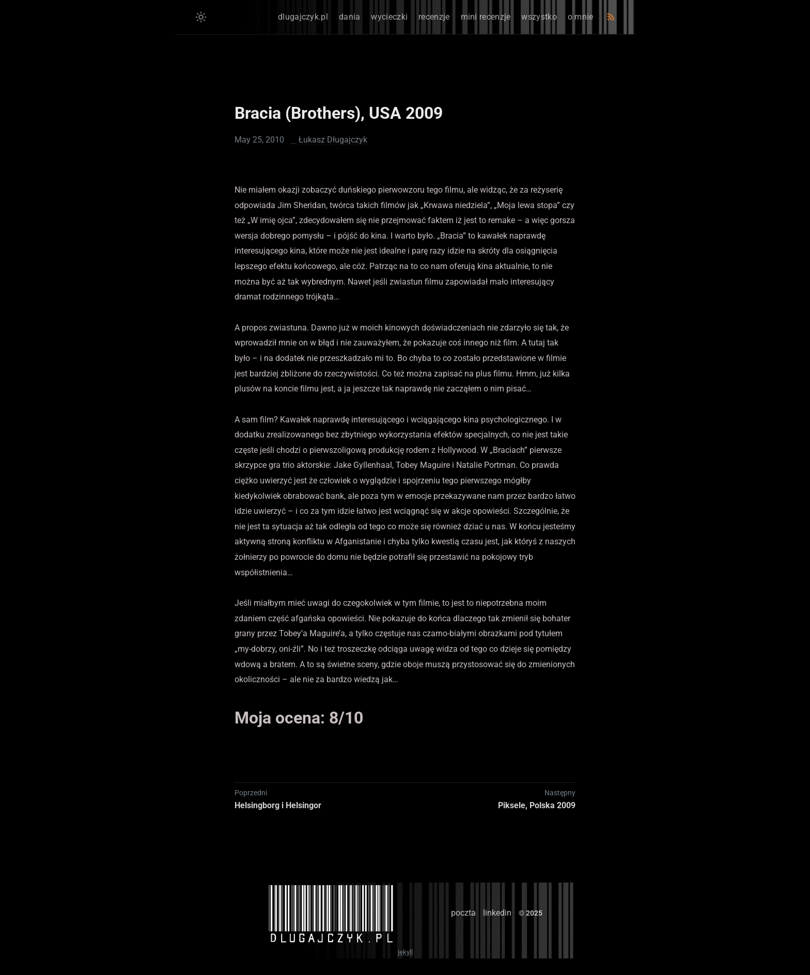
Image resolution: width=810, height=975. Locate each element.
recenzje (433, 17)
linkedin (497, 913)
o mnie (581, 17)
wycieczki (389, 17)
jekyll (405, 952)
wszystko (538, 17)
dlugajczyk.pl (303, 17)
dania (350, 17)
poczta (463, 913)
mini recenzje (486, 17)
